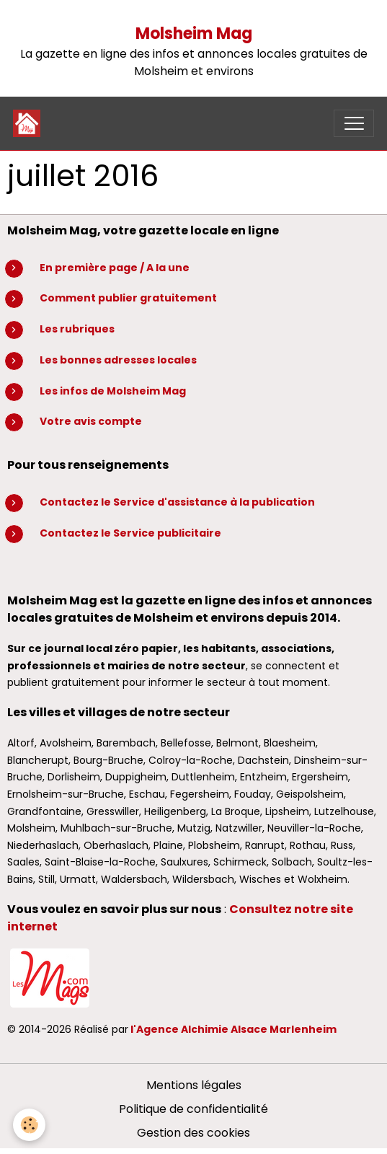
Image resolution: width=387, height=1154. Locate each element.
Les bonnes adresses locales (118, 360)
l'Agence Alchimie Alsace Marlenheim (233, 1029)
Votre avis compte (91, 421)
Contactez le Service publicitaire (130, 533)
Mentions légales (193, 1085)
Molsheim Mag (193, 33)
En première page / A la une (115, 267)
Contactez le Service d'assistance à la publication (177, 502)
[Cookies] (29, 1125)
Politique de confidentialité (193, 1109)
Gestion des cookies (193, 1132)
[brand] (30, 123)
